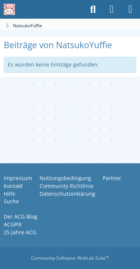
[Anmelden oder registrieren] (111, 9)
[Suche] (92, 9)
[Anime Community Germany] (9, 9)
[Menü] (130, 9)
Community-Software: (70, 258)
